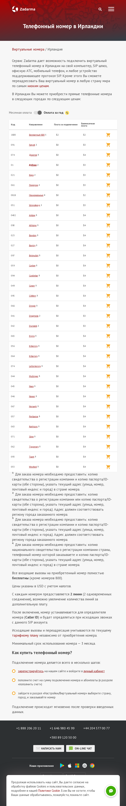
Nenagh (33, 406)
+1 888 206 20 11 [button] (28, 728)
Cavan (32, 285)
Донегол (33, 155)
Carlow (32, 265)
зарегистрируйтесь (31, 671)
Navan (32, 396)
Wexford (33, 466)
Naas (31, 386)
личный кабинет (94, 671)
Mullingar (33, 376)
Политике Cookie (49, 801)
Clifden (32, 295)
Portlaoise (33, 416)
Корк (31, 175)
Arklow (32, 215)
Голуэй (32, 144)
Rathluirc (33, 426)
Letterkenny (35, 366)
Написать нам (48, 748)
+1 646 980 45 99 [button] (62, 728)
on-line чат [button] (80, 748)
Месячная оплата (20, 112)
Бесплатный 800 (37, 134)
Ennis (32, 336)
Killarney (33, 356)
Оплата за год (56, 113)
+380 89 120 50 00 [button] (63, 737)
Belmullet (33, 255)
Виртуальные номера (28, 49)
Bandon (32, 235)
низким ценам (38, 86)
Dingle (32, 305)
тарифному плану (25, 635)
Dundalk (33, 326)
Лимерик (33, 185)
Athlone (33, 225)
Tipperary (34, 446)
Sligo (31, 436)
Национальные (36, 195)
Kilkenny (33, 346)
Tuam (31, 456)
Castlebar (33, 275)
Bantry (32, 245)
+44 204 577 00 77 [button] (96, 728)
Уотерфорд (34, 205)
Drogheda (33, 315)
